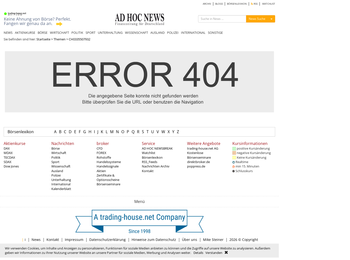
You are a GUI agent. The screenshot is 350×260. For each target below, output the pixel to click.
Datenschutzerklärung (107, 239)
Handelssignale (108, 166)
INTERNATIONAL (193, 32)
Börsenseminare (108, 184)
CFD (99, 148)
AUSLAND (157, 32)
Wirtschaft (58, 153)
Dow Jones (11, 166)
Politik (55, 157)
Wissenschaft (60, 166)
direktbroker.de (198, 162)
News (36, 239)
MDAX (8, 153)
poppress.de (196, 166)
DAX (7, 148)
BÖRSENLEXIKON (237, 3)
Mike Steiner (213, 239)
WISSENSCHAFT (136, 32)
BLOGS (219, 3)
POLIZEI (173, 32)
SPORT (90, 32)
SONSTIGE (215, 32)
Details (198, 252)
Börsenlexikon (21, 131)
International (60, 184)
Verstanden (213, 252)
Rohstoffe (104, 157)
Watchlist (148, 153)
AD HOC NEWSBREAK (157, 148)
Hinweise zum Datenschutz (154, 239)
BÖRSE (42, 32)
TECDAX (9, 157)
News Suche (257, 19)
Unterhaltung (61, 179)
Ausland (57, 171)
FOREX (101, 153)
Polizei (56, 175)
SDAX (7, 162)
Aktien (101, 171)
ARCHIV (207, 3)
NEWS (8, 32)
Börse (55, 148)
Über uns (189, 239)
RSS (254, 3)
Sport (55, 162)
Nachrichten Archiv (155, 166)
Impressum (74, 239)
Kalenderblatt (61, 189)
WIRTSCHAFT (59, 32)
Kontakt (148, 171)
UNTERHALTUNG (110, 32)
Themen (60, 39)
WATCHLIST (268, 3)
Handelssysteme (109, 162)
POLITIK (77, 32)
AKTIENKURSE (25, 32)
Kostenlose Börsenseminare (199, 155)
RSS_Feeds (149, 162)
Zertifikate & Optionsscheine (108, 177)
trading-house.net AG (202, 148)
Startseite (43, 39)
